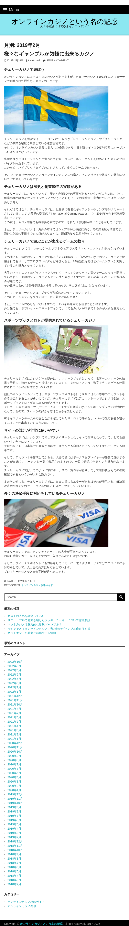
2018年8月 (14, 858)
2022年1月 (14, 691)
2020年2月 (14, 785)
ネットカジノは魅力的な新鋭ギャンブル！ (35, 624)
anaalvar (34, 60)
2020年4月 (14, 777)
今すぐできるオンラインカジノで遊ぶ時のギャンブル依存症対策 (49, 628)
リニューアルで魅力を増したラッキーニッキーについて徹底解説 (49, 620)
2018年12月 (15, 841)
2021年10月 (15, 704)
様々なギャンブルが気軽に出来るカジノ (49, 53)
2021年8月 (14, 708)
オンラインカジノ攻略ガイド (37, 585)
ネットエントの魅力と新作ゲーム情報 (32, 633)
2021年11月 (15, 700)
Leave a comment (57, 60)
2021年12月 (15, 696)
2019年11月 (15, 798)
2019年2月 (14, 837)
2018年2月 (14, 884)
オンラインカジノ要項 (22, 906)
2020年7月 (14, 764)
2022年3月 (14, 683)
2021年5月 (14, 721)
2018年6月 (14, 867)
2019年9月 (14, 807)
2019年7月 (14, 815)
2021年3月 (14, 730)
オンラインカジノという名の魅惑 (64, 21)
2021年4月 (14, 726)
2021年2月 (14, 734)
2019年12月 (15, 794)
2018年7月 (14, 862)
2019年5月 (14, 824)
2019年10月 (15, 803)
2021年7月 (14, 713)
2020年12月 (15, 743)
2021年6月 (14, 717)
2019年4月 (14, 828)
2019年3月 (14, 833)
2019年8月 (14, 811)
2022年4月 (14, 678)
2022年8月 (14, 666)
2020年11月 (15, 747)
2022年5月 (14, 674)
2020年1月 (14, 790)
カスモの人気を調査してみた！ (27, 615)
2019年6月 (14, 820)
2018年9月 (14, 854)
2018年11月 (15, 845)
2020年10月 (15, 751)
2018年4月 (14, 875)
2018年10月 (15, 850)
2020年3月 (14, 781)
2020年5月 (14, 773)
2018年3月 (14, 880)
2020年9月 (14, 755)
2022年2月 (14, 687)
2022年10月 (15, 661)
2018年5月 (14, 871)
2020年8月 (14, 760)
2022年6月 (14, 670)
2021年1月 (14, 738)
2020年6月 (14, 768)
